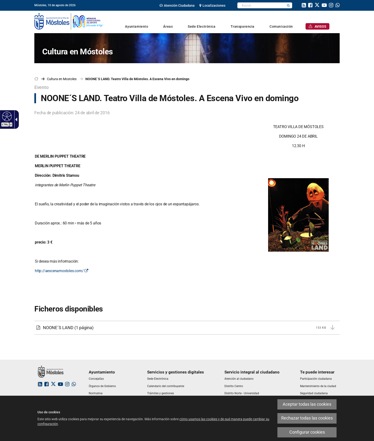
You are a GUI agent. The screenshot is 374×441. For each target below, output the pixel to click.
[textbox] (261, 5)
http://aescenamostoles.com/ (61, 271)
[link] (177, 5)
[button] (288, 5)
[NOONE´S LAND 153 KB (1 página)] (187, 328)
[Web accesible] (6, 116)
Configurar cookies (307, 432)
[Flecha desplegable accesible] (15, 119)
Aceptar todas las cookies (307, 404)
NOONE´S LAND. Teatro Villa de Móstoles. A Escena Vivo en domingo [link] (137, 79)
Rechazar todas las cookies (307, 418)
